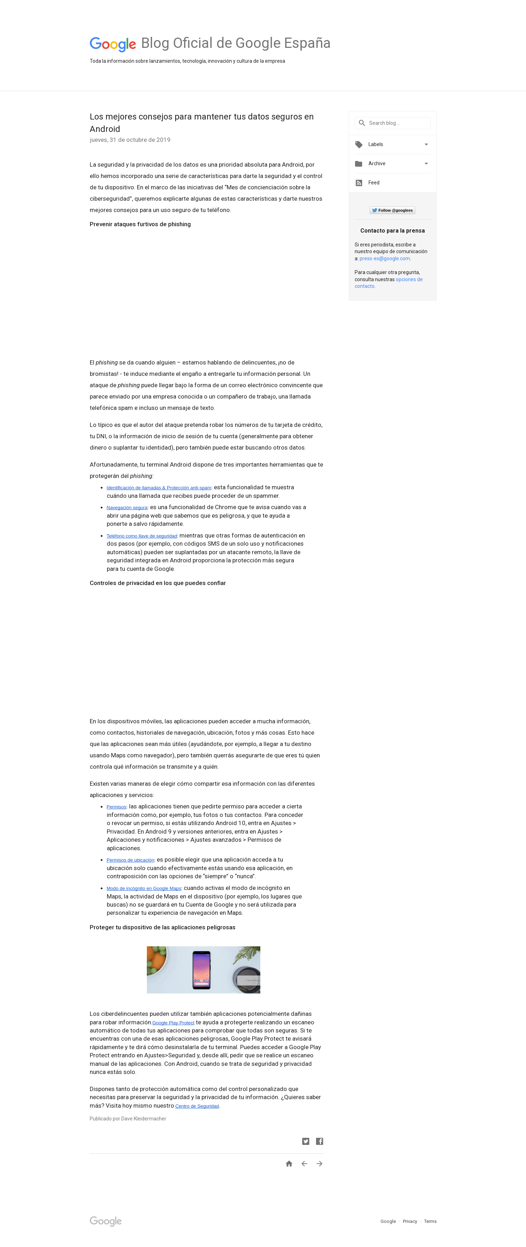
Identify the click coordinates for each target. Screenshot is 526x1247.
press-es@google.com (385, 258)
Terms (430, 1221)
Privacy (410, 1221)
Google (389, 1221)
